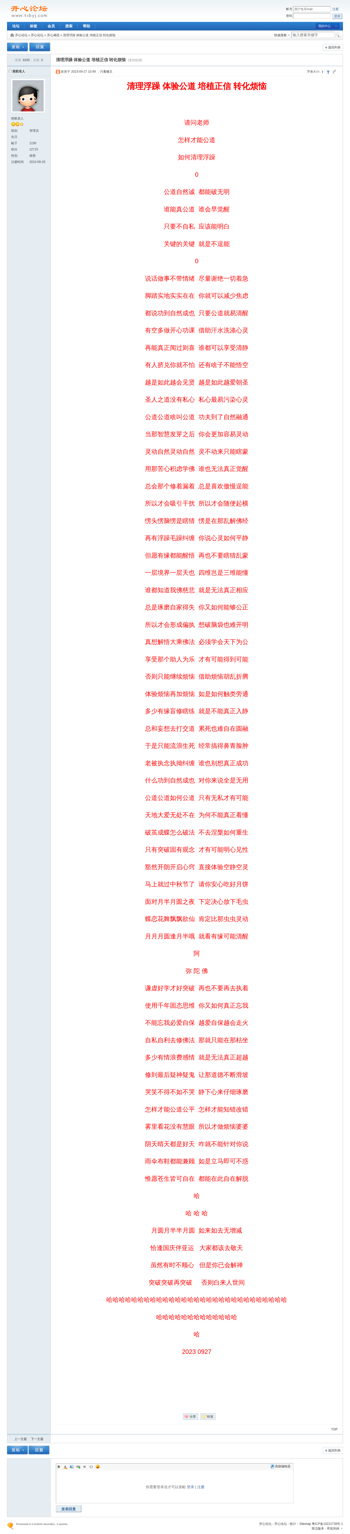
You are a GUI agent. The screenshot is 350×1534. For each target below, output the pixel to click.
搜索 (68, 26)
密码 (289, 16)
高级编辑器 (280, 1466)
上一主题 (20, 1439)
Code (91, 1466)
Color (65, 1466)
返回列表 (334, 47)
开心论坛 (21, 35)
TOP (334, 1429)
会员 (51, 26)
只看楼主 (106, 71)
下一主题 (37, 1439)
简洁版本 (318, 1528)
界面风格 (333, 1528)
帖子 (14, 143)
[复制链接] (135, 60)
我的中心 (324, 26)
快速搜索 (280, 35)
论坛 (15, 26)
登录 (190, 1487)
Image (71, 1466)
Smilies (97, 1466)
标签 (33, 26)
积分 (14, 149)
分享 (193, 1416)
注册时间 (17, 162)
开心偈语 (53, 35)
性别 (14, 155)
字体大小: (313, 71)
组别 (14, 130)
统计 (293, 1524)
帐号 (289, 9)
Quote (84, 1466)
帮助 (86, 26)
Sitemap (305, 1524)
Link (78, 1466)
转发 (210, 1416)
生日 (14, 137)
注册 (335, 9)
